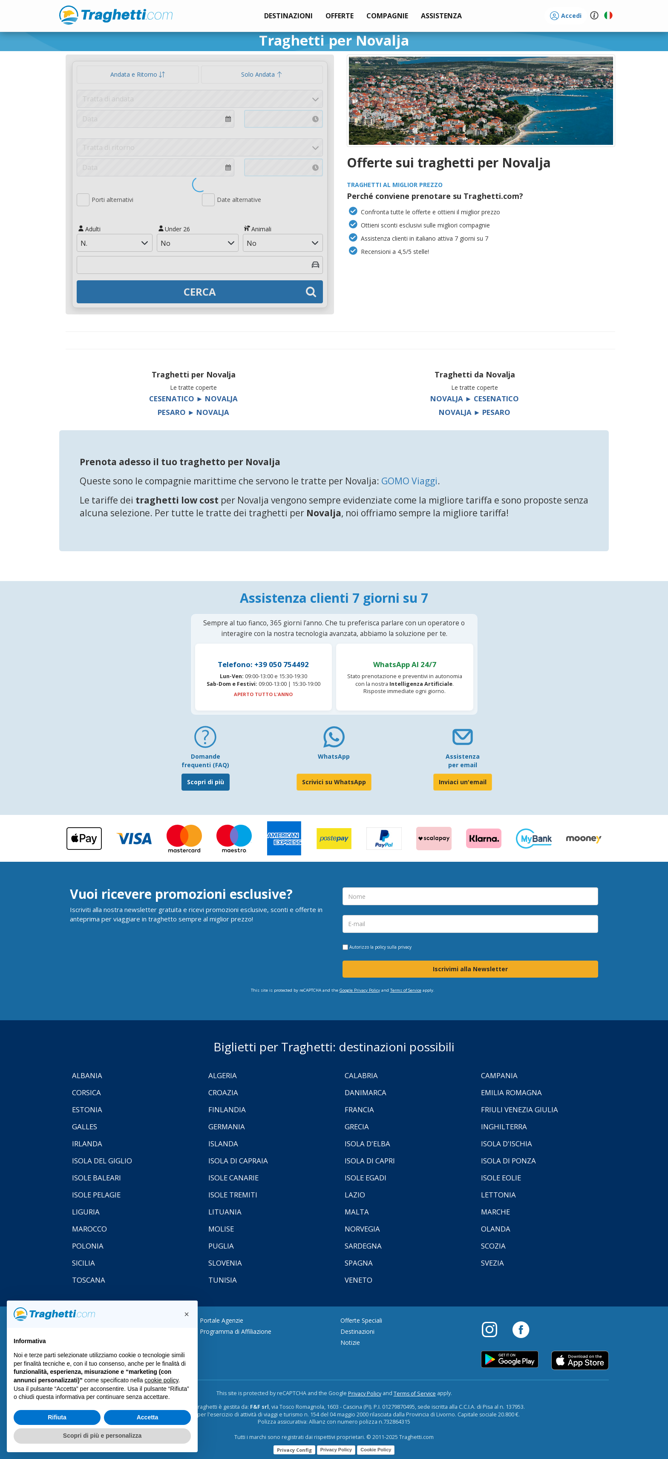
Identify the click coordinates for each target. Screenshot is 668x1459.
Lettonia (498, 1195)
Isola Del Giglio (102, 1160)
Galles (84, 1126)
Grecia (357, 1126)
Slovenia (225, 1263)
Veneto (358, 1280)
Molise (221, 1229)
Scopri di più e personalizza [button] (102, 1435)
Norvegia (362, 1229)
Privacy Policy (364, 1393)
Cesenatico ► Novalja (193, 398)
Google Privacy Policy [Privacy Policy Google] (360, 990)
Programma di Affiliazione (235, 1331)
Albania (87, 1075)
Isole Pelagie (96, 1195)
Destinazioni (357, 1331)
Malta (357, 1212)
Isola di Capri (370, 1160)
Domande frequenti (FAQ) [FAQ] (205, 760)
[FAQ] (205, 740)
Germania (226, 1126)
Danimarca (365, 1092)
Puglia (221, 1246)
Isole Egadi (365, 1178)
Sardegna (363, 1246)
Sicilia (83, 1263)
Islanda (223, 1143)
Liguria (86, 1212)
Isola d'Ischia (506, 1143)
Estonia (87, 1109)
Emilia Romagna (511, 1092)
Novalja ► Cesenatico (474, 398)
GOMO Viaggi (409, 481)
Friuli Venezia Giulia (519, 1109)
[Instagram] (494, 1329)
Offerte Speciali (361, 1320)
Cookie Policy (375, 1449)
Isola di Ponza (508, 1160)
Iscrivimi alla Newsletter (470, 969)
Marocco (89, 1229)
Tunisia (222, 1280)
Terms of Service (405, 990)
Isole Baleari (96, 1178)
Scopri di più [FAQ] (205, 782)
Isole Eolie (501, 1178)
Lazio (355, 1195)
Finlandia (227, 1109)
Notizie (350, 1342)
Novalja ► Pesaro (474, 412)
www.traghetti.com (116, 15)
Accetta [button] (147, 1417)
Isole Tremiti (232, 1195)
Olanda (495, 1229)
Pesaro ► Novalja (193, 412)
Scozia (493, 1246)
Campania (499, 1075)
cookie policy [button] (161, 1380)
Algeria (222, 1075)
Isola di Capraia (238, 1160)
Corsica (86, 1092)
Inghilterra (504, 1126)
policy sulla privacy (393, 947)
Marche (495, 1212)
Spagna (359, 1263)
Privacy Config (294, 1450)
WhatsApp (334, 756)
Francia (359, 1109)
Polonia (88, 1246)
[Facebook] (520, 1329)
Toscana (88, 1280)
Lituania (225, 1212)
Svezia (492, 1263)
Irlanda (87, 1143)
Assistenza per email (463, 760)
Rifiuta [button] (57, 1417)
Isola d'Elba (367, 1143)
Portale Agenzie (221, 1320)
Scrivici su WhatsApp (334, 782)
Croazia (223, 1092)
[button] (441, 16)
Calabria (361, 1075)
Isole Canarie (233, 1178)
